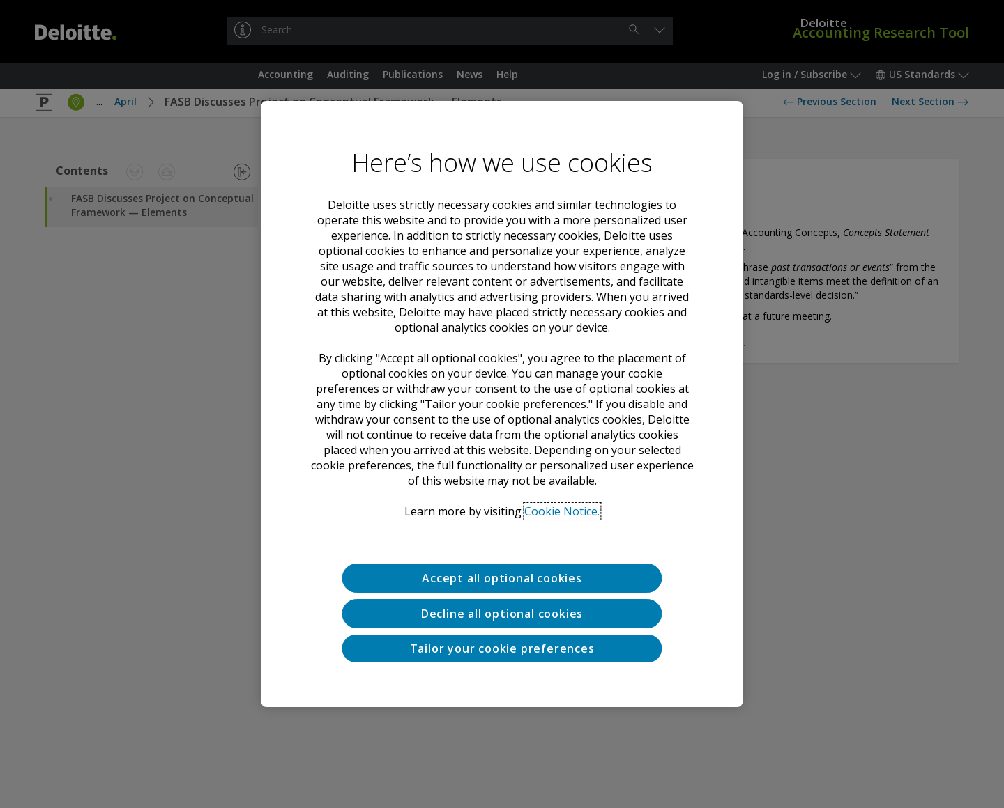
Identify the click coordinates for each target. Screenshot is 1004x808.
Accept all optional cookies (502, 578)
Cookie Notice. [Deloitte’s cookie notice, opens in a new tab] (562, 511)
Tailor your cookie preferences (502, 648)
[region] (502, 404)
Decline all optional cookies (502, 613)
